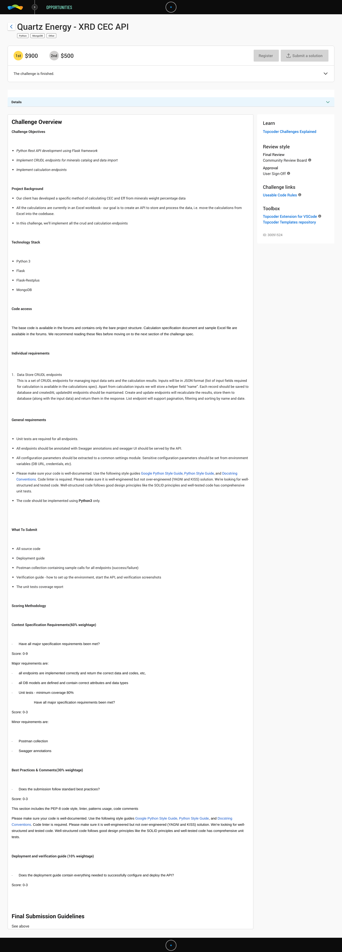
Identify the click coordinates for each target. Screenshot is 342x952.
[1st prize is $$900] (18, 55)
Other (51, 35)
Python (23, 35)
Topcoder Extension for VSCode (290, 216)
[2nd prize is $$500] (54, 55)
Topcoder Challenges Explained (289, 131)
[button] (325, 74)
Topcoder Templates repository (289, 222)
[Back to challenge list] (11, 26)
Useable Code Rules (280, 195)
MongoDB (37, 35)
